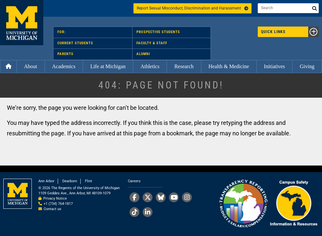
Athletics (149, 66)
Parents (65, 54)
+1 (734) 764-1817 (58, 204)
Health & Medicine (229, 66)
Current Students (75, 43)
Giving (307, 66)
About (30, 66)
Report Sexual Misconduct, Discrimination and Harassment (192, 8)
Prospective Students (158, 32)
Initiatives (274, 66)
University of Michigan (21, 22)
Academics (63, 66)
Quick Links (290, 32)
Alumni (143, 54)
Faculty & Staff (151, 43)
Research (184, 66)
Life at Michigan (108, 66)
